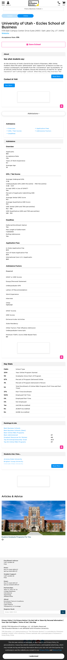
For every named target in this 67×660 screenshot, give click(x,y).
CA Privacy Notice (20, 620)
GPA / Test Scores (15, 131)
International (8, 593)
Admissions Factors (43, 131)
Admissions (33, 114)
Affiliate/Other (8, 596)
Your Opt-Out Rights (9, 622)
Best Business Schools (12, 428)
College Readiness (10, 591)
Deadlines (11, 133)
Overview (11, 128)
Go (63, 612)
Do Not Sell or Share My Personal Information (45, 620)
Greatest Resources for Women (15, 437)
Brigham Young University (13, 461)
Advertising (7, 594)
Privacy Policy (44, 650)
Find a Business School (33, 9)
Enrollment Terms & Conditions (14, 601)
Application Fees (42, 128)
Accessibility (8, 603)
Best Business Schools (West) (15, 430)
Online (25, 16)
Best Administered (11, 435)
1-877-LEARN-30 (9, 562)
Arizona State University (13, 459)
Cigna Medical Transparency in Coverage (12, 605)
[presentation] (2, 539)
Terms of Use (57, 650)
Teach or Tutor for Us (10, 589)
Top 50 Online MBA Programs (15, 442)
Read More (57, 76)
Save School (61, 106)
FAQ (5, 564)
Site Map (33, 622)
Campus (9, 16)
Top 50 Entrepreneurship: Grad (15, 439)
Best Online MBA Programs (14, 433)
